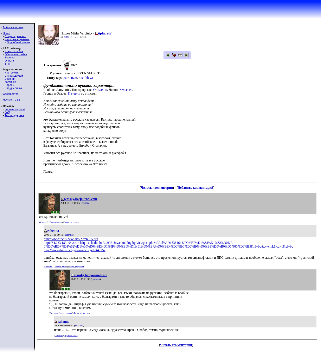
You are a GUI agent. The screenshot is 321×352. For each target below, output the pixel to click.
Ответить (43, 222)
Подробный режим (18, 42)
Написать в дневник (17, 39)
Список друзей (14, 75)
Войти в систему (13, 27)
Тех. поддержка (14, 115)
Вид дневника (13, 88)
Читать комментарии (157, 187)
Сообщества (11, 93)
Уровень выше (55, 222)
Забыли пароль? (15, 109)
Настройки (11, 72)
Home (6, 33)
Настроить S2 (11, 99)
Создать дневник (15, 36)
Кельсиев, (126, 89)
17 (74, 36)
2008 (66, 36)
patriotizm (70, 77)
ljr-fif (7, 63)
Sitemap (9, 57)
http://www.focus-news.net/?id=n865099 (71, 239)
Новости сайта (14, 51)
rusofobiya (86, 77)
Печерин (74, 93)
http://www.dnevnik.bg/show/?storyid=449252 (74, 250)
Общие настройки (16, 54)
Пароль (9, 85)
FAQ (7, 112)
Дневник (10, 78)
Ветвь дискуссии (71, 222)
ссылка (86, 202)
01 (71, 36)
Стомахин (100, 89)
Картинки (10, 81)
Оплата (9, 60)
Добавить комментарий (195, 187)
